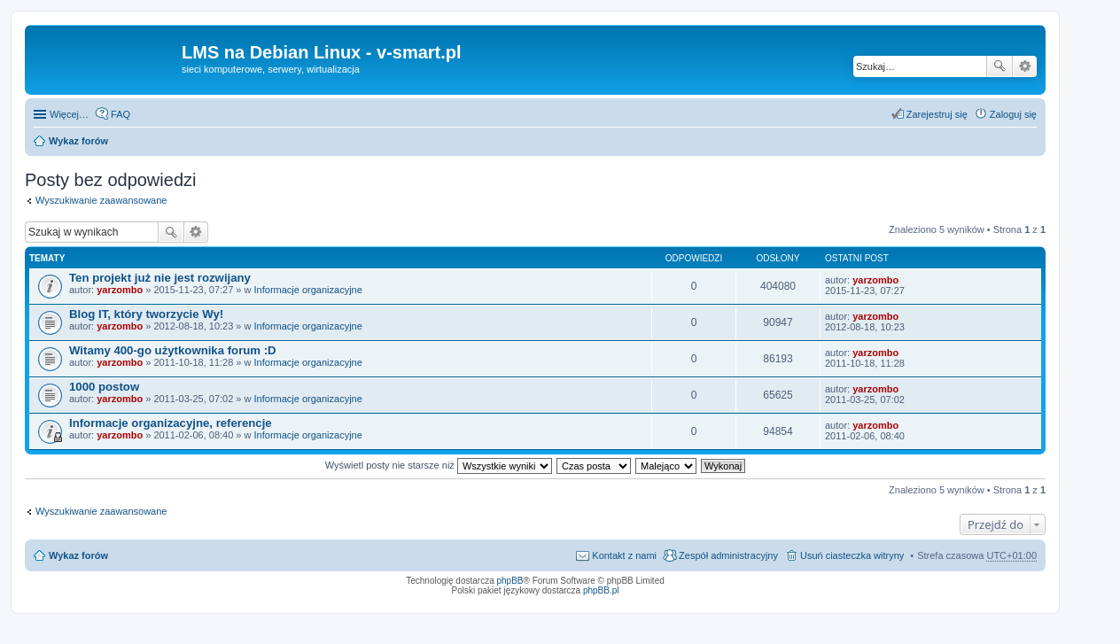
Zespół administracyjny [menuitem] (728, 555)
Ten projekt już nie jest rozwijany (160, 277)
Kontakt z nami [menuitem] (624, 555)
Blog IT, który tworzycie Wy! (146, 314)
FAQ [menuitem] (120, 114)
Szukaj (999, 66)
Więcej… (69, 114)
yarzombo (120, 289)
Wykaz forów (78, 141)
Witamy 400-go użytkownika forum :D (172, 350)
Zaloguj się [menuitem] (1013, 114)
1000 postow (104, 386)
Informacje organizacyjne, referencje (170, 423)
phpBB (510, 581)
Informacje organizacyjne (308, 289)
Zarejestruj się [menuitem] (937, 114)
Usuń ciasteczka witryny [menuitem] (852, 555)
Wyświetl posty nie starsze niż (438, 465)
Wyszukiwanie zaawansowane (1025, 66)
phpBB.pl (601, 590)
